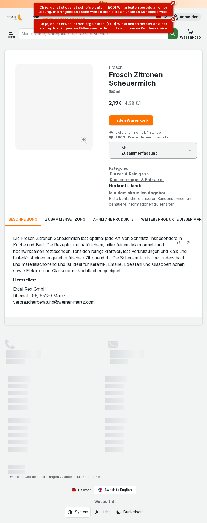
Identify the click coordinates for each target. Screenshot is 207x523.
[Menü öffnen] (11, 33)
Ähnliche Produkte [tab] (113, 219)
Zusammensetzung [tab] (65, 219)
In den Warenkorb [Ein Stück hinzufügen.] (131, 120)
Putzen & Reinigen (128, 173)
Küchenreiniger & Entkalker (137, 179)
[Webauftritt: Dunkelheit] (129, 512)
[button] (185, 17)
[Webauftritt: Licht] (102, 512)
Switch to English (115, 490)
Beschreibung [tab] (22, 219)
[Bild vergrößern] (84, 141)
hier (98, 477)
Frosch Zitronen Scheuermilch (136, 78)
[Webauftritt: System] (78, 512)
